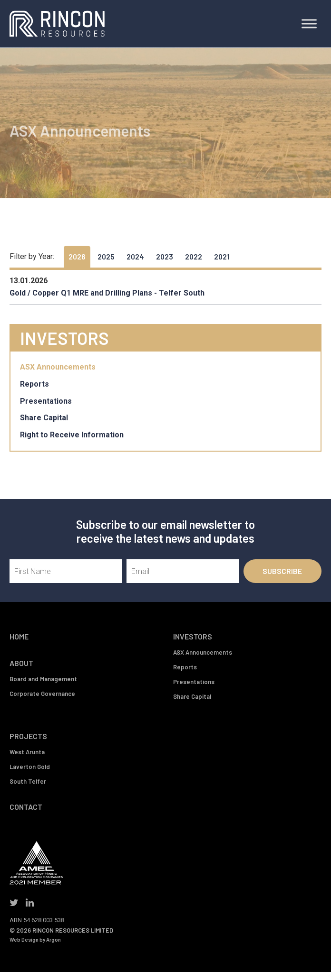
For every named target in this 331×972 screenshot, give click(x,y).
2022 (193, 256)
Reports (34, 384)
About (21, 662)
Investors (192, 636)
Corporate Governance (42, 693)
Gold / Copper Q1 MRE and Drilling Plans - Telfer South (107, 292)
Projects (28, 736)
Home (19, 636)
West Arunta (27, 752)
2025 (106, 256)
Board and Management (43, 679)
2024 (135, 256)
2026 (77, 256)
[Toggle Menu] (309, 23)
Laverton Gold (30, 766)
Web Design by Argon (35, 939)
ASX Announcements (58, 366)
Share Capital (44, 417)
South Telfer (28, 781)
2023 (164, 256)
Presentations (46, 401)
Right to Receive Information (72, 434)
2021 (222, 256)
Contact (26, 806)
